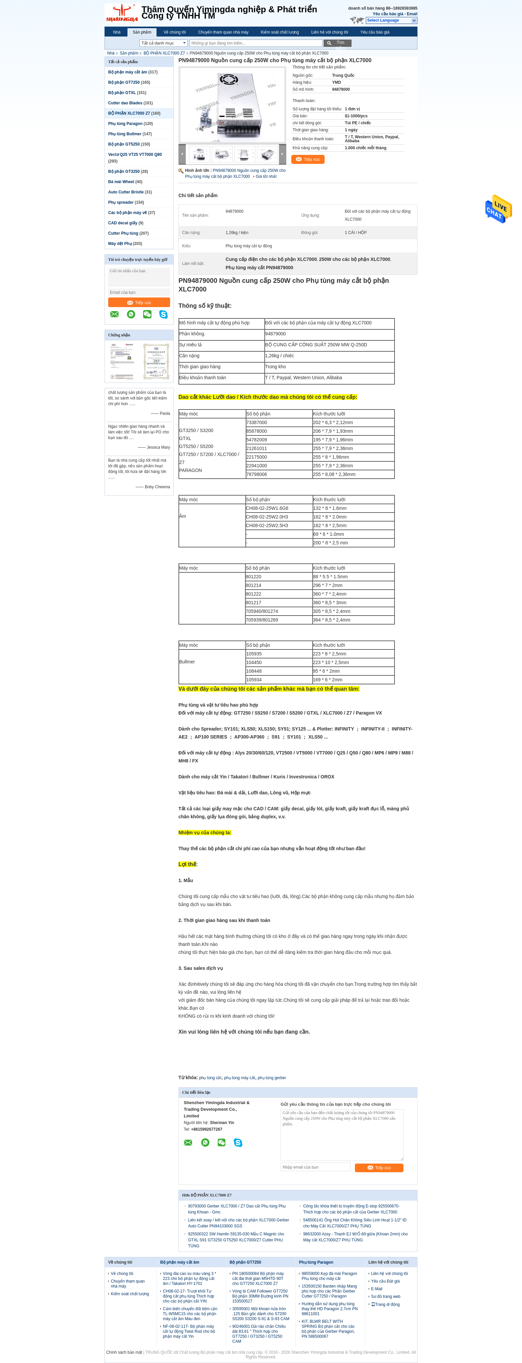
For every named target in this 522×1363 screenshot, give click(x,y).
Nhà (117, 32)
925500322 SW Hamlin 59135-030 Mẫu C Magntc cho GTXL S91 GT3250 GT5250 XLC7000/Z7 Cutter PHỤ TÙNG (236, 1240)
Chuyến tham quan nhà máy (223, 32)
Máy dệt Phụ (120, 243)
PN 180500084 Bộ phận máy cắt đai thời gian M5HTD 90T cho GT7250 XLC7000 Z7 (258, 1278)
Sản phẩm (142, 32)
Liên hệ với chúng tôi (329, 32)
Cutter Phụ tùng (123, 233)
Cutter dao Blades (125, 103)
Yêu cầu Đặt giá (385, 1281)
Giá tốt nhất (266, 176)
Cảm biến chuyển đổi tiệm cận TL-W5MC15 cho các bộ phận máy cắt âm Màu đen (190, 1313)
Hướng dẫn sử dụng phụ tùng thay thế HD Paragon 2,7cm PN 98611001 (330, 1309)
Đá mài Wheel (121, 181)
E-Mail (377, 1289)
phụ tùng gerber (272, 1078)
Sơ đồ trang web (385, 1296)
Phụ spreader (120, 202)
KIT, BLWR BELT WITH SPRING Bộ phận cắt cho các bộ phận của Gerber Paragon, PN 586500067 (328, 1329)
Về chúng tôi (174, 32)
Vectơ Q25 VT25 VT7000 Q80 (135, 154)
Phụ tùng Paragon (125, 123)
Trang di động (385, 1304)
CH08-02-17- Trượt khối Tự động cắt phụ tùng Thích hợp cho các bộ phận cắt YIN (188, 1296)
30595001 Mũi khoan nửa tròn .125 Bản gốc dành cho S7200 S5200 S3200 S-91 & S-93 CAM (260, 1313)
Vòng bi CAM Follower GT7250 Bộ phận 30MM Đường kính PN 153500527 (260, 1296)
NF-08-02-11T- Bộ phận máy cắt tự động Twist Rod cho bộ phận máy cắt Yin (189, 1331)
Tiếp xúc (139, 302)
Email (412, 14)
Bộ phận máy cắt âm (127, 72)
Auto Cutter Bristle (126, 192)
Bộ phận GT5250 (124, 144)
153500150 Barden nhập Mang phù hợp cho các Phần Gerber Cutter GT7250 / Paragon (329, 1291)
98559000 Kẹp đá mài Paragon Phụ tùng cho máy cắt (329, 1276)
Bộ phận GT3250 (124, 171)
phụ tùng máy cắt (239, 1078)
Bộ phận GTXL (122, 92)
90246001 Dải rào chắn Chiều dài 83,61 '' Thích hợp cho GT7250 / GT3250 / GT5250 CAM (259, 1334)
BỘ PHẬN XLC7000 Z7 (164, 53)
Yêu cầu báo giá (388, 14)
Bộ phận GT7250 (124, 82)
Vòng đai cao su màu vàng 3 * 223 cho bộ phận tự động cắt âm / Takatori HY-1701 (189, 1278)
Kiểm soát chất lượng (280, 32)
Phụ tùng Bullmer (124, 134)
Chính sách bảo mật (124, 1352)
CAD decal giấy (122, 223)
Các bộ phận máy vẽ (127, 212)
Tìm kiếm (340, 43)
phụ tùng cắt (210, 1078)
